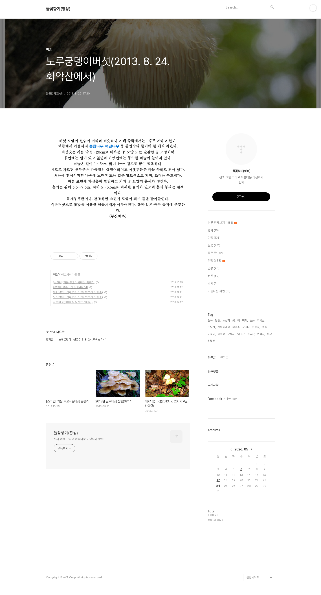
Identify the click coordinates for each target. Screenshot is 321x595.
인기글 (224, 357)
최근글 (212, 357)
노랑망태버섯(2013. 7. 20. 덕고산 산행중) (78, 297)
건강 (213, 268)
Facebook (215, 399)
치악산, (261, 320)
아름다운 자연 (219, 291)
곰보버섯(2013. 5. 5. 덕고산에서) (72, 302)
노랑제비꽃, (228, 320)
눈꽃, (252, 320)
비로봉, (222, 334)
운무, (270, 334)
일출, (265, 327)
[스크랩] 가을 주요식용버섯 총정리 (74, 282)
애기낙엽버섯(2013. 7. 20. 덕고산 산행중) (78, 292)
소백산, (212, 327)
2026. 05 (241, 449)
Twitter (231, 399)
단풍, (218, 320)
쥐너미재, (242, 320)
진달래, (212, 341)
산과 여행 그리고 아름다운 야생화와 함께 (78, 439)
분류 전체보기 (222, 223)
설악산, (251, 334)
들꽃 (214, 245)
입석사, (261, 334)
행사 (213, 230)
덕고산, (241, 334)
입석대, (212, 334)
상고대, (246, 327)
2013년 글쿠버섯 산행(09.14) (70, 287)
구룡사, (231, 334)
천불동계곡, (224, 327)
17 (218, 480)
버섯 (55, 274)
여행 (214, 238)
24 (218, 485)
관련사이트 (252, 577)
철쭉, (210, 320)
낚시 (213, 283)
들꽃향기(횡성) (58, 9)
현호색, (256, 327)
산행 (216, 261)
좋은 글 (215, 253)
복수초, (236, 327)
